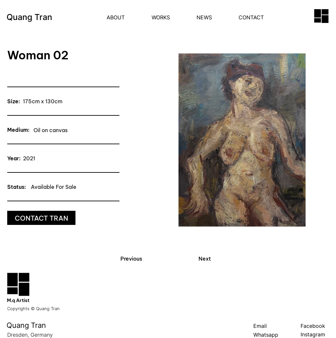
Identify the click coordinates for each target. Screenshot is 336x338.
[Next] (204, 258)
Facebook (313, 326)
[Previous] (131, 258)
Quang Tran (29, 17)
